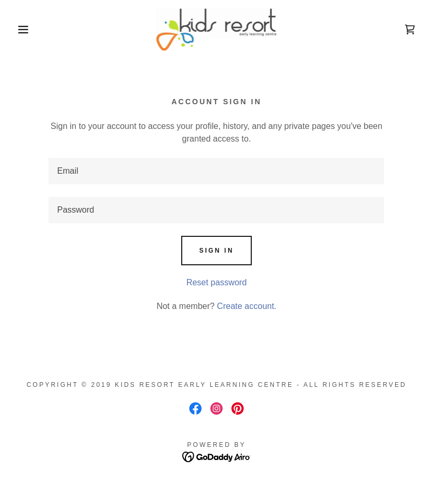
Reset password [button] (216, 282)
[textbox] (216, 171)
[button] (22, 29)
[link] (216, 29)
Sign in (216, 250)
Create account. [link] (247, 306)
